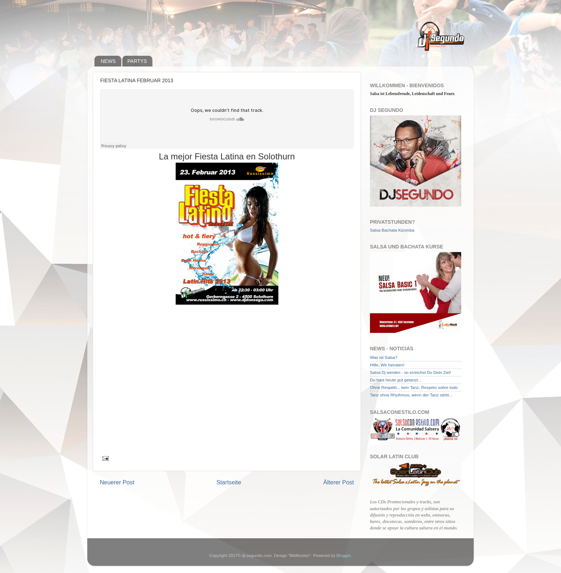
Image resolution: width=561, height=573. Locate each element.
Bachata (389, 230)
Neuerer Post (117, 482)
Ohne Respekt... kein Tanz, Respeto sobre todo (414, 387)
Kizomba (406, 230)
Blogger (343, 555)
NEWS (108, 61)
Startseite (228, 482)
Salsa (375, 230)
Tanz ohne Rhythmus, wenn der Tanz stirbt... (411, 394)
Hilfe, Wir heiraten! (387, 364)
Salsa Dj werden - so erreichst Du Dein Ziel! (410, 372)
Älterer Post (338, 482)
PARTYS (137, 61)
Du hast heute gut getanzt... (395, 379)
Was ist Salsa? (383, 357)
